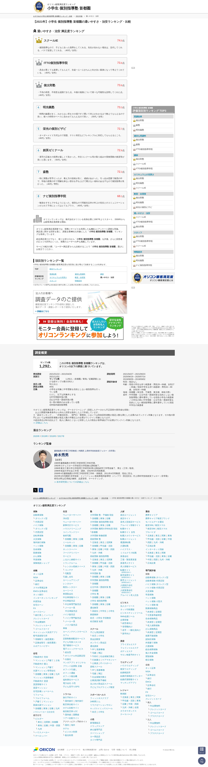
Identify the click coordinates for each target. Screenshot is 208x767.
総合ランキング (56, 269)
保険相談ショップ (41, 563)
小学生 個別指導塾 (98, 601)
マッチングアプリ (128, 683)
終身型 (150, 612)
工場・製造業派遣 (128, 559)
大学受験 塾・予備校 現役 (102, 515)
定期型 (159, 612)
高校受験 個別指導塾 (99, 556)
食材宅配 (67, 535)
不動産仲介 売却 (40, 657)
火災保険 (37, 539)
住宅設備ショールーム (43, 691)
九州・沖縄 (97, 553)
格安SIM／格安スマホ (155, 525)
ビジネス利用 (71, 732)
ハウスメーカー (42, 732)
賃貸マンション (40, 688)
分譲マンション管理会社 (44, 670)
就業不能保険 (151, 636)
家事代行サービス (71, 525)
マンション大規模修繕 (43, 677)
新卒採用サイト (127, 576)
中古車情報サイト (71, 597)
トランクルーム (70, 563)
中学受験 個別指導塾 (99, 580)
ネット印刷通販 (127, 609)
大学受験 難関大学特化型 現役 (104, 528)
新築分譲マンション (42, 705)
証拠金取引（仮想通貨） (46, 642)
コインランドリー (71, 532)
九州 (57, 674)
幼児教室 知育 (96, 621)
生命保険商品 (151, 618)
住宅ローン (38, 605)
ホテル (66, 728)
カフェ (66, 635)
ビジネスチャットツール (131, 613)
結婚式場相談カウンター (131, 676)
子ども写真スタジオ (72, 642)
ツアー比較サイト (71, 718)
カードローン (39, 612)
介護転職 (124, 546)
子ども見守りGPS (71, 686)
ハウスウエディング (129, 665)
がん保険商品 (151, 629)
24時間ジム (95, 701)
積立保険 (149, 660)
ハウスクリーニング (72, 528)
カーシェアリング (71, 580)
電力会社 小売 (69, 683)
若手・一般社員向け (131, 630)
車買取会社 (68, 594)
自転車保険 (38, 535)
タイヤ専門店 (96, 740)
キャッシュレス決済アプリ (45, 632)
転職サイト (125, 528)
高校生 (95, 611)
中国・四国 (55, 725)
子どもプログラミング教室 (102, 687)
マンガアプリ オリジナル (74, 662)
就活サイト (125, 518)
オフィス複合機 (70, 676)
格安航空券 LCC (70, 711)
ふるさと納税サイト (72, 559)
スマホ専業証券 (40, 588)
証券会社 (39, 581)
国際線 (76, 714)
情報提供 (78, 281)
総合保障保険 (151, 649)
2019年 (44, 436)
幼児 (94, 636)
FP (93, 649)
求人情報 (132, 750)
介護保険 (149, 646)
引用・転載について (119, 750)
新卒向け (126, 633)
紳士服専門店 (96, 729)
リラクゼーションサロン (101, 705)
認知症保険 (150, 639)
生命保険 (37, 549)
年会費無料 (40, 622)
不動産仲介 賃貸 (40, 681)
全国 (136, 707)
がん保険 (37, 556)
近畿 (51, 674)
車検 (65, 628)
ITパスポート (106, 663)
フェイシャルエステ (129, 648)
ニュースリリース (73, 750)
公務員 (95, 663)
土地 (57, 660)
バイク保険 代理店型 (154, 588)
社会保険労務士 (107, 656)
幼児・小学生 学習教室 (100, 618)
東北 (40, 722)
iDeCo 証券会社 (40, 591)
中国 (170, 539)
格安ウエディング (128, 669)
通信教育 (94, 608)
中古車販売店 (69, 601)
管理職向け (127, 626)
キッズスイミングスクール (101, 708)
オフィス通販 (69, 673)
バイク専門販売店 (73, 618)
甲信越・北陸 (106, 546)
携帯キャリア (151, 515)
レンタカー (68, 583)
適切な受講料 (80, 274)
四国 (149, 542)
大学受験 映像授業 (98, 535)
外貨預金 (37, 601)
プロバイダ (150, 532)
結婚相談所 (125, 672)
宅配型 (68, 573)
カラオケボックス (128, 711)
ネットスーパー (70, 549)
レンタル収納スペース (75, 566)
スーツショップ (97, 733)
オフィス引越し (70, 669)
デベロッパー (41, 736)
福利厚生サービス (71, 680)
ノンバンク (48, 615)
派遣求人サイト (127, 563)
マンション (40, 660)
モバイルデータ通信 (154, 522)
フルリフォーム (42, 698)
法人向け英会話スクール (101, 684)
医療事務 (101, 649)
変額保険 (149, 656)
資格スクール (96, 666)
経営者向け (127, 623)
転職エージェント (128, 539)
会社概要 (60, 750)
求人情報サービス (128, 566)
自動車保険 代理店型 (154, 581)
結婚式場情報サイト (129, 679)
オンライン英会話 (98, 642)
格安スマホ (162, 528)
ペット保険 (38, 546)
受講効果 (53, 274)
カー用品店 (95, 736)
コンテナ (69, 570)
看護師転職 (125, 542)
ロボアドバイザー (41, 646)
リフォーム (38, 695)
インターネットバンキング (45, 598)
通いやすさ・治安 (142, 213)
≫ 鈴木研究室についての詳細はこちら (71, 482)
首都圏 (38, 674)
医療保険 (37, 553)
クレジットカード (41, 618)
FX (34, 608)
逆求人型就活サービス (130, 522)
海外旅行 (79, 701)
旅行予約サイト (70, 697)
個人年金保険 (151, 653)
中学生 (103, 611)
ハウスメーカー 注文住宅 (43, 712)
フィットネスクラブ (99, 698)
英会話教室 (95, 639)
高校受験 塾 (95, 539)
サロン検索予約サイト (130, 655)
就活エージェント (128, 515)
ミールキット (69, 542)
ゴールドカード (42, 629)
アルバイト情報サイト (130, 525)
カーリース (68, 590)
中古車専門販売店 (73, 604)
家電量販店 (95, 723)
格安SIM (151, 528)
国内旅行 (69, 701)
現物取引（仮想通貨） (45, 639)
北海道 (95, 542)
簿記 (100, 653)
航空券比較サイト (71, 704)
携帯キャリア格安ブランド (157, 518)
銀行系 (38, 615)
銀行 (37, 584)
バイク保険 (38, 525)
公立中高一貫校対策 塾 (100, 587)
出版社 (68, 659)
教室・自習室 (80, 277)
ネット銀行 (38, 594)
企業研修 (124, 620)
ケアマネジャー (109, 660)
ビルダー (39, 719)
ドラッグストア (97, 726)
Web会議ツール (127, 616)
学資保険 (37, 559)
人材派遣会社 (126, 591)
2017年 (61, 436)
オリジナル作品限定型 (75, 656)
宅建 (94, 653)
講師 (102, 274)
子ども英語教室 (97, 632)
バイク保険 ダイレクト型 (156, 584)
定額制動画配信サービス (74, 638)
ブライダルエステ (128, 644)
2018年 (53, 436)
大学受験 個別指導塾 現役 (102, 522)
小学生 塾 (94, 594)
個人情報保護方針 (90, 750)
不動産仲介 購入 (40, 664)
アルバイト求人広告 (129, 595)
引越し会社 (68, 577)
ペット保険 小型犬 (153, 601)
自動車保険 (38, 515)
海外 (73, 725)
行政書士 (96, 660)
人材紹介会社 (126, 586)
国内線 (68, 714)
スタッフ (53, 281)
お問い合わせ (104, 750)
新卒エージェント (128, 581)
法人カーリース (127, 606)
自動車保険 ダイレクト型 (156, 577)
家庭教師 (94, 614)
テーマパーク (126, 714)
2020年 (36, 436)
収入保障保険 (153, 625)
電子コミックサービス (73, 649)
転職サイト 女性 (127, 532)
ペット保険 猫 (151, 605)
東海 (45, 674)
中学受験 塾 (95, 573)
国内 (67, 725)
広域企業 (151, 546)
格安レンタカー (70, 587)
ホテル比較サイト (71, 708)
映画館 (123, 694)
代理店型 (39, 522)
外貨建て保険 (151, 642)
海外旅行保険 (39, 542)
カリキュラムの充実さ (58, 277)
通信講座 (94, 646)
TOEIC (95, 656)
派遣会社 (124, 556)
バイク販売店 (69, 614)
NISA (35, 577)
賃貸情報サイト (40, 684)
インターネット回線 (154, 549)
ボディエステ (126, 651)
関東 (138, 697)
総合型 (68, 652)
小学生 (111, 611)
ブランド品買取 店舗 (72, 666)
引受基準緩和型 (154, 615)
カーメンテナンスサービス (75, 632)
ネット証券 (38, 574)
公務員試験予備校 (98, 680)
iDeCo (148, 682)
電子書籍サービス (71, 645)
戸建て (50, 660)
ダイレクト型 (41, 518)
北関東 (47, 722)
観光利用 (69, 735)
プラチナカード (157, 716)
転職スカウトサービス (130, 535)
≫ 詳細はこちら (40, 423)
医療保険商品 (151, 608)
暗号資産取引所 (40, 636)
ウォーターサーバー (72, 515)
